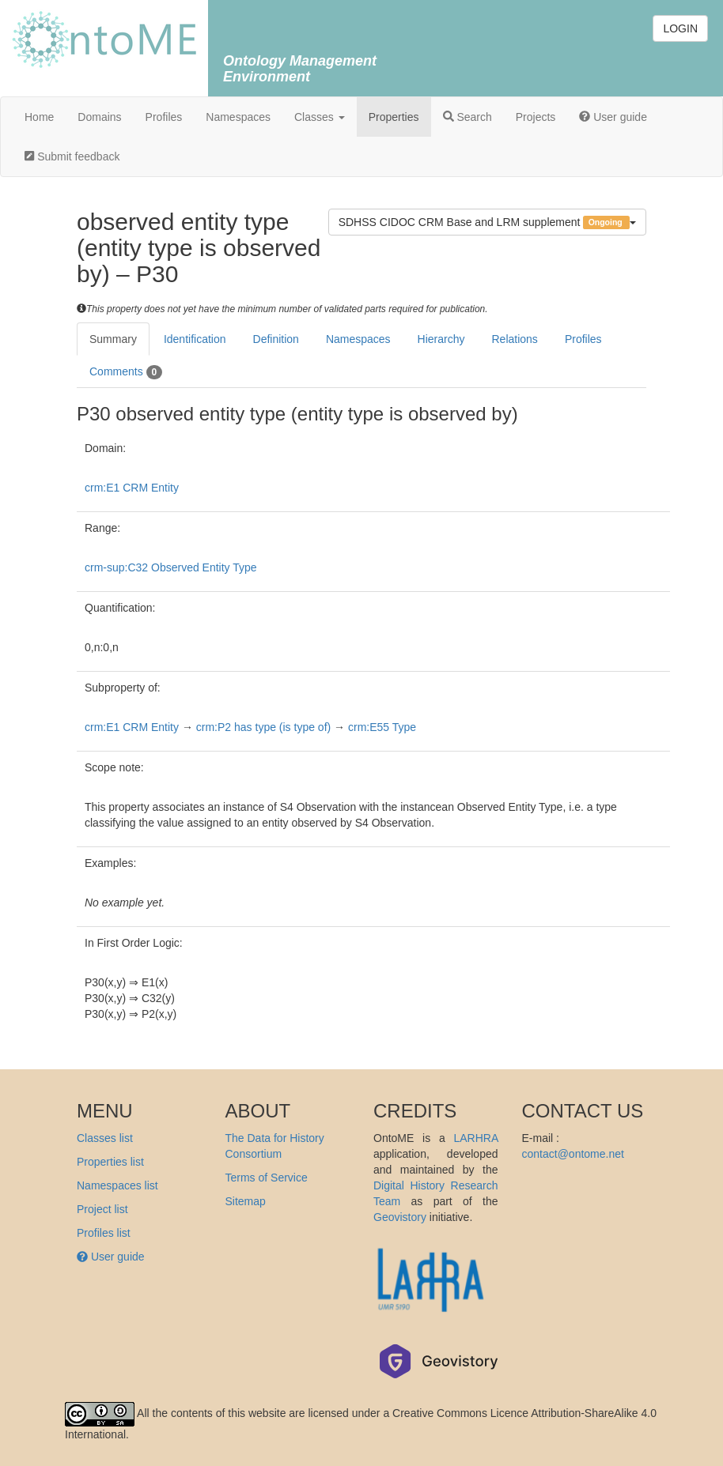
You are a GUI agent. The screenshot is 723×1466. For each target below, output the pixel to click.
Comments (125, 372)
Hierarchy (441, 339)
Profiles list (104, 1233)
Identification (195, 339)
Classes (319, 117)
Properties (394, 117)
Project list (102, 1209)
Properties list (110, 1161)
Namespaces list (117, 1185)
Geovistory (399, 1217)
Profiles (164, 117)
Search (467, 117)
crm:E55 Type (382, 727)
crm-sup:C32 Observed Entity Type (171, 567)
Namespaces (238, 117)
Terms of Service (266, 1177)
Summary (113, 339)
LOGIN (680, 28)
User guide (613, 117)
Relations (515, 339)
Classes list (105, 1138)
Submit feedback (72, 156)
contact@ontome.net (573, 1154)
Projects (536, 117)
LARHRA (475, 1138)
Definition (276, 339)
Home (39, 117)
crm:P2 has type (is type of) (263, 727)
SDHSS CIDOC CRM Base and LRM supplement (487, 222)
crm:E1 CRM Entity (132, 487)
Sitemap (245, 1201)
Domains (99, 117)
